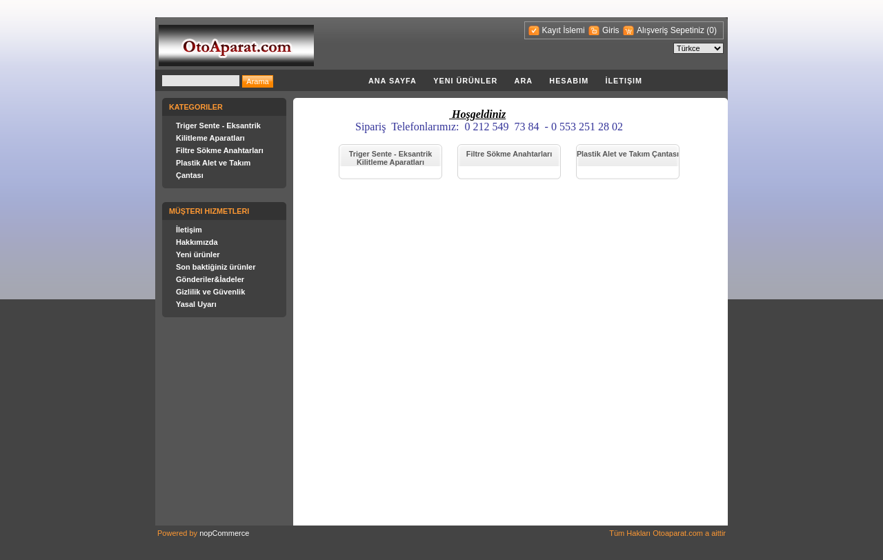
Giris (610, 30)
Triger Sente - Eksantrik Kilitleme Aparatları (391, 158)
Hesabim (568, 81)
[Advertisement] (461, 208)
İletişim (623, 81)
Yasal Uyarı (196, 304)
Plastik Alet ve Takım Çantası (628, 154)
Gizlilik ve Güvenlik (210, 292)
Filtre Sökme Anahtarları (220, 150)
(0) (711, 30)
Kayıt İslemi (563, 30)
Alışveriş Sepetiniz (671, 30)
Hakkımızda (197, 242)
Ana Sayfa (392, 81)
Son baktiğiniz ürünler (216, 267)
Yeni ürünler (465, 81)
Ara (524, 81)
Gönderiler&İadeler (210, 279)
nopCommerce (224, 533)
